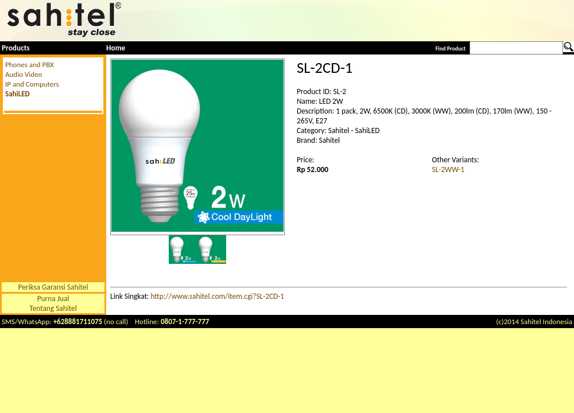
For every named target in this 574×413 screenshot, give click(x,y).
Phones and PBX (29, 64)
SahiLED (17, 93)
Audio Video (23, 74)
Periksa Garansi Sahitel (53, 287)
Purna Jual (53, 298)
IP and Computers (32, 84)
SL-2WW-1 (448, 169)
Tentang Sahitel (52, 308)
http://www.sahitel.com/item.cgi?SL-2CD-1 (217, 296)
